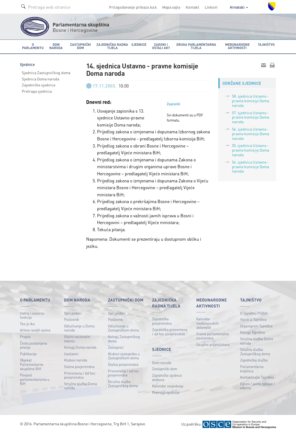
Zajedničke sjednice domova (167, 377)
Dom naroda (161, 362)
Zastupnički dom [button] (80, 46)
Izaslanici (71, 353)
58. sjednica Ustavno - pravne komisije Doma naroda (250, 101)
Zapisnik (173, 104)
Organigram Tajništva (256, 326)
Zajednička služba (254, 360)
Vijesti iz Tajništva (253, 319)
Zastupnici (115, 347)
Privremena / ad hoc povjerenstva (123, 373)
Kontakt (192, 7)
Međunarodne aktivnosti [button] (237, 46)
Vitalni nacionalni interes (77, 338)
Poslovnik (71, 319)
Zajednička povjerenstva (162, 321)
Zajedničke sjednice (38, 84)
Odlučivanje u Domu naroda (79, 328)
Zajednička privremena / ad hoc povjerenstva (169, 331)
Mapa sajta (171, 7)
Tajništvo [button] (266, 45)
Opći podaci (72, 313)
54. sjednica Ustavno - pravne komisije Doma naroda (250, 166)
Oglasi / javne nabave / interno (257, 385)
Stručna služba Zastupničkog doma (123, 383)
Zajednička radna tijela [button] (112, 46)
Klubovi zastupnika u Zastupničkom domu (124, 355)
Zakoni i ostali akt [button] (161, 46)
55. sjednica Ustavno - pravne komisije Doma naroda (250, 150)
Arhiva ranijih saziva (35, 330)
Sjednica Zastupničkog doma (46, 72)
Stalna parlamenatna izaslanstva (212, 335)
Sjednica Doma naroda (40, 78)
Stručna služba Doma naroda (80, 385)
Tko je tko (27, 323)
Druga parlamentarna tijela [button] (196, 46)
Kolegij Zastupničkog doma (124, 338)
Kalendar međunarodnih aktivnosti (207, 323)
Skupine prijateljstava (212, 344)
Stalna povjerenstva (79, 366)
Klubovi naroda (75, 360)
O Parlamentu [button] (33, 46)
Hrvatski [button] (239, 7)
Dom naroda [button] (56, 46)
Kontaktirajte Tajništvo (257, 377)
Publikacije (28, 353)
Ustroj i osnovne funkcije (32, 315)
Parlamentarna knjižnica (252, 368)
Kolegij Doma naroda (80, 347)
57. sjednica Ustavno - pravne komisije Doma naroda (250, 117)
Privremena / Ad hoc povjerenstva (79, 375)
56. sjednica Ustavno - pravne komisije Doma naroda (250, 133)
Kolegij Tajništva (252, 332)
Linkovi (211, 7)
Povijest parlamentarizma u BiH (34, 379)
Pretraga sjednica (37, 91)
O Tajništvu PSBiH (253, 313)
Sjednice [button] (138, 45)
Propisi (25, 336)
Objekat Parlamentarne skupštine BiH (31, 364)
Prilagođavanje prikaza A (133, 7)
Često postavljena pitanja (33, 345)
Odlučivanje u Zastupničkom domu (123, 328)
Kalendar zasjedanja (167, 386)
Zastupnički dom (164, 368)
